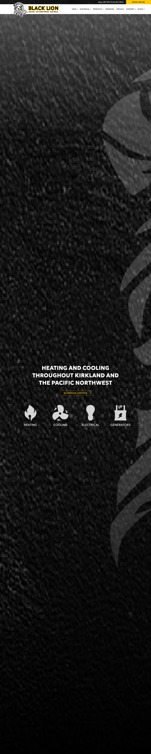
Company (130, 9)
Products (97, 9)
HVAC (74, 9)
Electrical (85, 9)
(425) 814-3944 (117, 2)
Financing (109, 9)
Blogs (140, 9)
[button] (77, 9)
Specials (120, 9)
